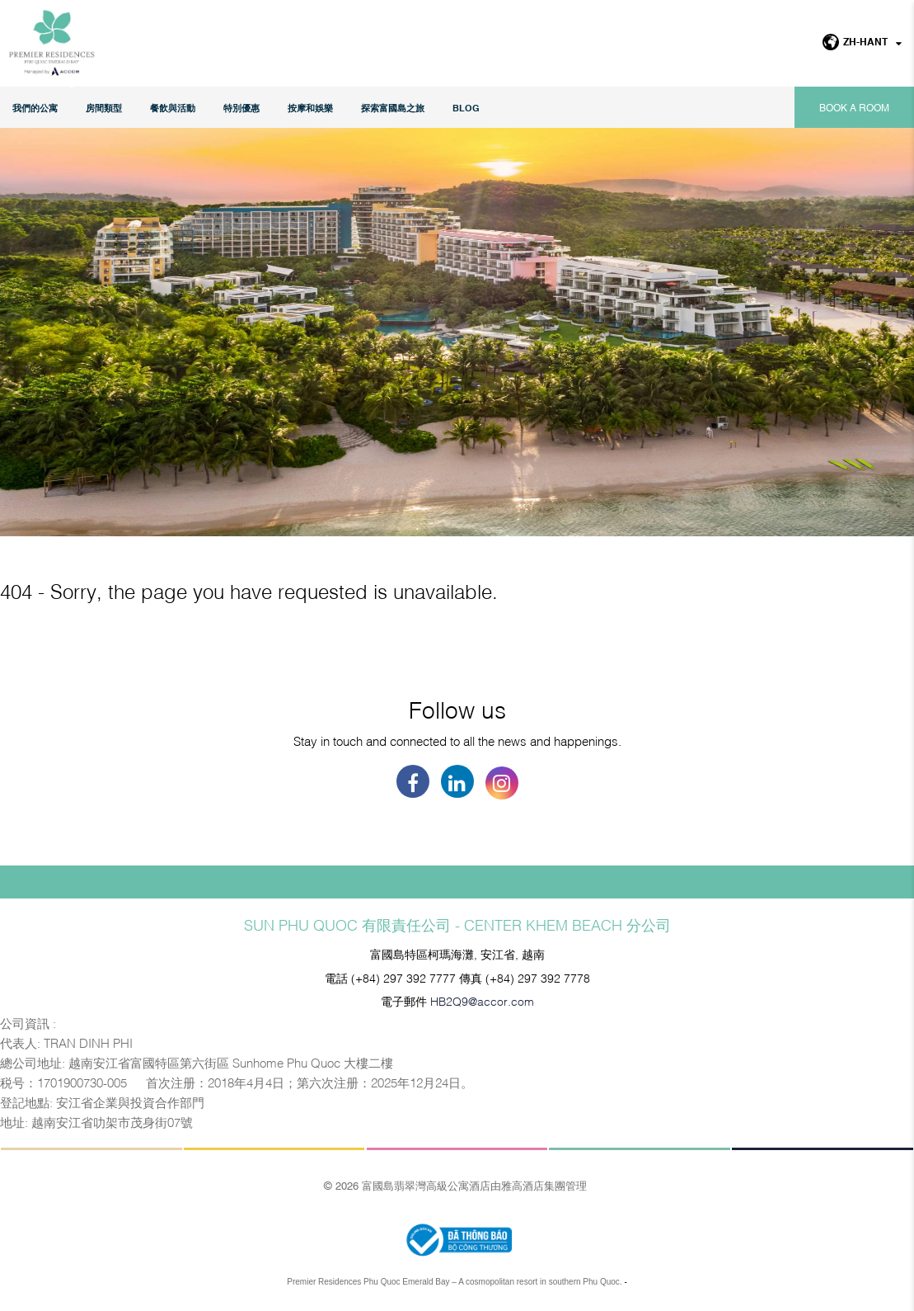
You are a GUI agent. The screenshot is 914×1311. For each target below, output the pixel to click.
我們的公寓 (35, 107)
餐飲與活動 (172, 107)
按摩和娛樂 (310, 107)
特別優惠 (241, 107)
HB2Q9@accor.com (482, 1000)
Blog (466, 107)
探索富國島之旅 (392, 107)
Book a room (854, 107)
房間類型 (104, 107)
